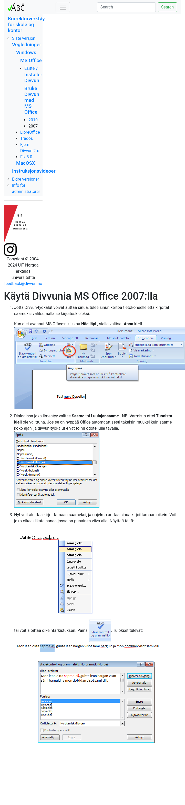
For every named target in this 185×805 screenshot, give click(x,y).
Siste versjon (23, 38)
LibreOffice (30, 132)
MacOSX (25, 163)
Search (167, 7)
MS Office (31, 60)
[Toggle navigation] (63, 7)
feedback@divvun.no (23, 283)
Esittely (31, 68)
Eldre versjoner (25, 179)
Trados (26, 138)
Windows (26, 52)
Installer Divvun (33, 77)
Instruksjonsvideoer (33, 171)
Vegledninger (26, 44)
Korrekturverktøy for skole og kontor (26, 24)
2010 (33, 119)
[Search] (126, 7)
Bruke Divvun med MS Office (31, 100)
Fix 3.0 (26, 156)
